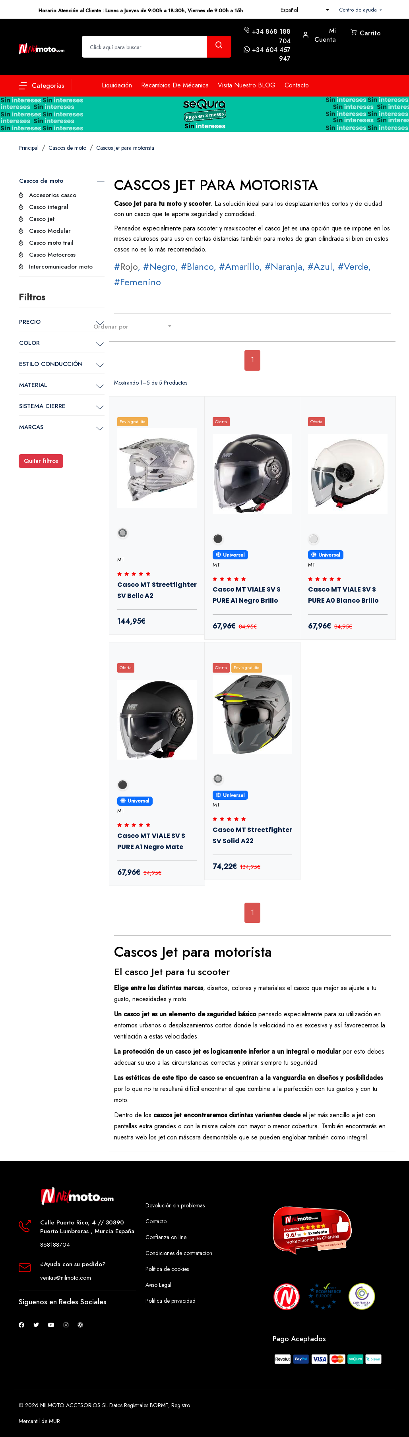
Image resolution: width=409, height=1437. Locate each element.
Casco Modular (50, 230)
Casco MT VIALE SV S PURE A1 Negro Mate (151, 841)
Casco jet (41, 219)
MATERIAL (33, 385)
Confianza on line (165, 1237)
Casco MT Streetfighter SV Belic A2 (157, 590)
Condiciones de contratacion (178, 1253)
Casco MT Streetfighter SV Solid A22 (252, 835)
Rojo (129, 266)
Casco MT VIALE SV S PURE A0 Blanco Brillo (343, 595)
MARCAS (31, 427)
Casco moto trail (51, 242)
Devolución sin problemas (175, 1205)
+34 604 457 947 (271, 54)
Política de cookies (167, 1269)
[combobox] (305, 10)
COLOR (29, 342)
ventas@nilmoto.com (65, 1277)
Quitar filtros (41, 460)
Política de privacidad (170, 1301)
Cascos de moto (41, 180)
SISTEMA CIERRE (42, 406)
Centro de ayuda (358, 10)
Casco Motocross (52, 254)
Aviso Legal (158, 1285)
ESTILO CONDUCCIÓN (51, 364)
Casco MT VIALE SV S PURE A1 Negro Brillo (247, 595)
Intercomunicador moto (61, 266)
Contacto (156, 1221)
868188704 (55, 1244)
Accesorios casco (52, 195)
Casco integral (48, 207)
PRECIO (30, 321)
